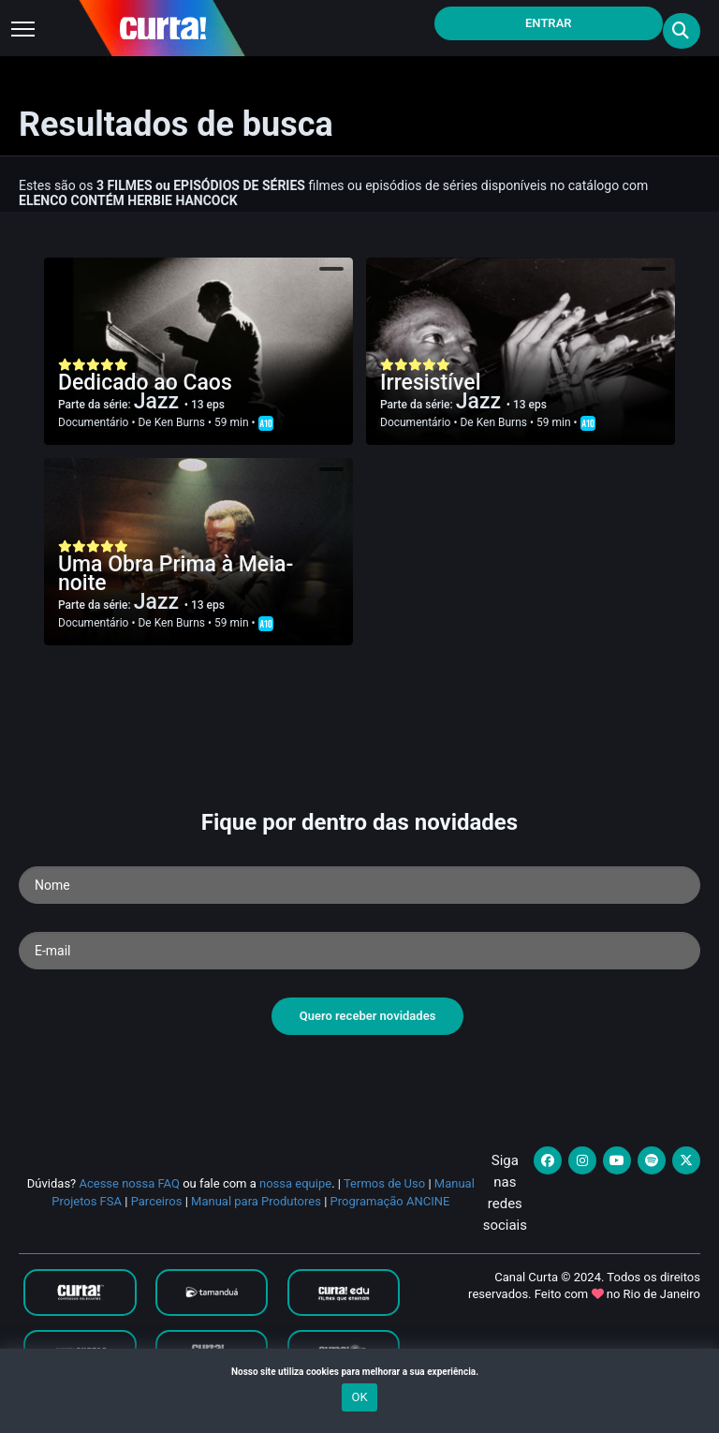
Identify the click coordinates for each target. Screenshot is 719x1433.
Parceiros (157, 1201)
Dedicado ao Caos (145, 382)
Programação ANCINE (390, 1201)
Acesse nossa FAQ (129, 1183)
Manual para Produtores (256, 1201)
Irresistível (430, 382)
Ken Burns (179, 422)
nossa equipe (295, 1183)
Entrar (548, 23)
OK (359, 1397)
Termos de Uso (384, 1183)
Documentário (93, 422)
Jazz (159, 401)
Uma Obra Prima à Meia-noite (175, 574)
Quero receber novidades (368, 1016)
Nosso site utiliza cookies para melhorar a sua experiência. (359, 1372)
